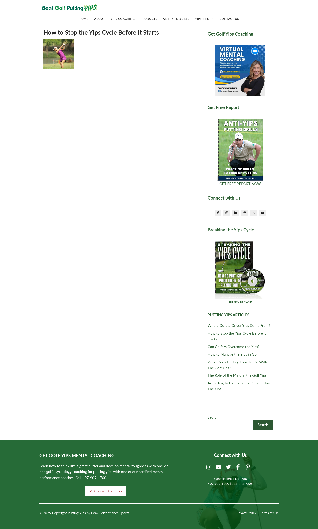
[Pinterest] (248, 468)
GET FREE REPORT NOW (240, 183)
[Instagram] (209, 468)
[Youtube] (219, 468)
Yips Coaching (123, 18)
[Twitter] (229, 468)
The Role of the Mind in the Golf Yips (237, 375)
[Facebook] (238, 468)
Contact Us (229, 18)
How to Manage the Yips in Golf (233, 354)
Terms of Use (269, 513)
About (99, 18)
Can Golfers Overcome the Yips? (233, 346)
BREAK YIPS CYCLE (240, 302)
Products (149, 18)
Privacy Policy (246, 513)
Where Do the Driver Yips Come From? (239, 325)
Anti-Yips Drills (176, 18)
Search (213, 417)
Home (83, 18)
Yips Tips (206, 19)
